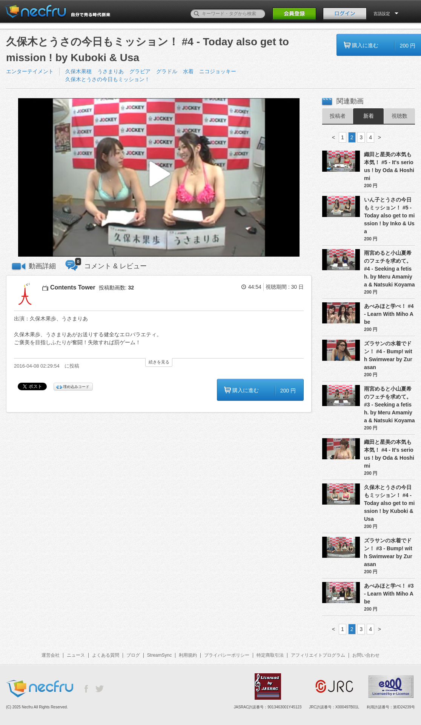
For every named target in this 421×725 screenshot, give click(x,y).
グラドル (166, 71)
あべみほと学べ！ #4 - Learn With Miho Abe (388, 314)
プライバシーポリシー (226, 655)
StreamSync (159, 655)
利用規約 (188, 655)
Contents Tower (72, 287)
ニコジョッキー (217, 71)
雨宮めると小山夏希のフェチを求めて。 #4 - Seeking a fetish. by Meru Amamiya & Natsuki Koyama (389, 269)
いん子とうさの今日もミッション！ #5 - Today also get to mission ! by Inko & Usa (389, 215)
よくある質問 (105, 655)
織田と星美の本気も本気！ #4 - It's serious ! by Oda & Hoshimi (389, 454)
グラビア (140, 71)
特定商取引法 (270, 655)
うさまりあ (110, 71)
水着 (188, 71)
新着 (368, 116)
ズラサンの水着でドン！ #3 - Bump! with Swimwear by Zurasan (388, 552)
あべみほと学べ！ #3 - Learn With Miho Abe (388, 594)
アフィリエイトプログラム (318, 655)
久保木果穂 (78, 71)
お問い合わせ (366, 655)
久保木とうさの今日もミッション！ (107, 79)
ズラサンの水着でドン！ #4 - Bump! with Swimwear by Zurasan (388, 355)
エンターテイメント (30, 71)
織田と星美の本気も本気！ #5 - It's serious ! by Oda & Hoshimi (389, 166)
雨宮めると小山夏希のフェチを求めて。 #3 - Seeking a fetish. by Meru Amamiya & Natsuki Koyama (389, 404)
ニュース (76, 655)
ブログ (133, 655)
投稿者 (338, 116)
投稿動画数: (116, 288)
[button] (159, 177)
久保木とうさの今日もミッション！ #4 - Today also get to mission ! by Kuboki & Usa (389, 503)
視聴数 (399, 116)
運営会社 (50, 655)
